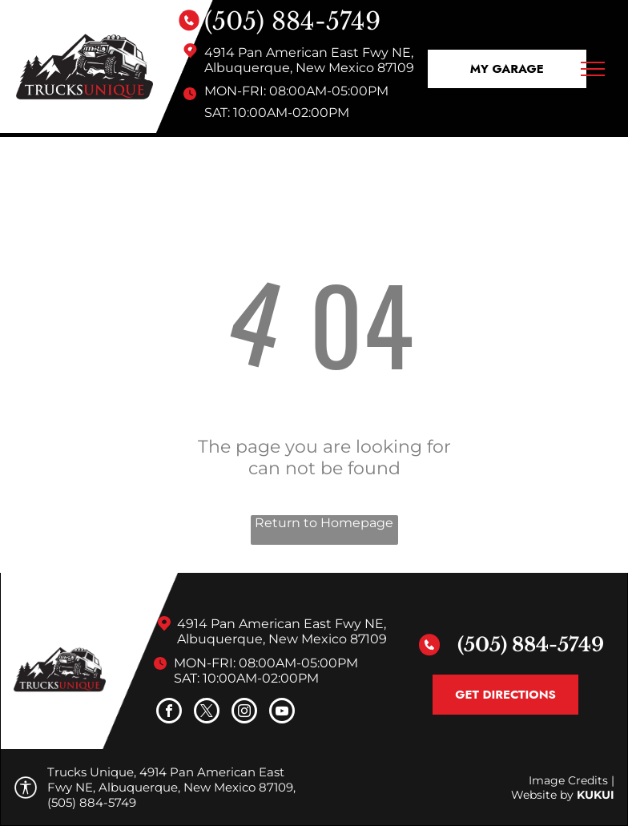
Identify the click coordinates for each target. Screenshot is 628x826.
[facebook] (169, 712)
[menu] (593, 69)
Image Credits (568, 780)
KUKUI (595, 795)
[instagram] (244, 712)
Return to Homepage (324, 522)
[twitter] (206, 712)
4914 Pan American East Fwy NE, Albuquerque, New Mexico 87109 (309, 60)
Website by (542, 795)
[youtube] (282, 712)
